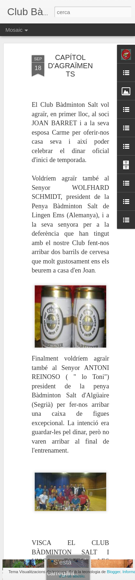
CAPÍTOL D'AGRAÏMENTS (70, 50)
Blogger (113, 572)
